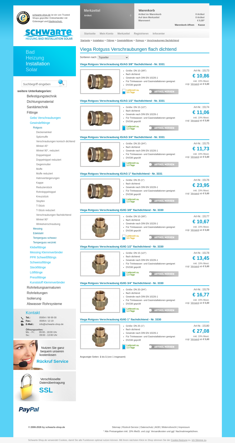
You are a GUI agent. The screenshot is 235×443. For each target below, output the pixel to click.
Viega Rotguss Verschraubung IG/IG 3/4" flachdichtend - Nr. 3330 (121, 283)
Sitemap (116, 427)
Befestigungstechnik (42, 96)
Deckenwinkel (44, 132)
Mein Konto (106, 33)
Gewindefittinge (40, 122)
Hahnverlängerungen (48, 178)
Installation (38, 63)
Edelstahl (38, 233)
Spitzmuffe (42, 136)
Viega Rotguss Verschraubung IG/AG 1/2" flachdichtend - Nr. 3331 (122, 100)
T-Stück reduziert (45, 210)
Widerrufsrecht (169, 427)
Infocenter (159, 33)
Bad (30, 52)
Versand (195, 84)
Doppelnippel (43, 155)
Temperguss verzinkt (44, 242)
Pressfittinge (38, 277)
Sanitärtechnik (37, 107)
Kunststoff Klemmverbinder (47, 282)
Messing (38, 228)
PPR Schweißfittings (43, 257)
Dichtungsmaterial (40, 101)
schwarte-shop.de (42, 15)
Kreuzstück (42, 196)
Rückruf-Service (130, 427)
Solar (32, 69)
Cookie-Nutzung (179, 440)
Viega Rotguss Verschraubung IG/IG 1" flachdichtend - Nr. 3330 (120, 319)
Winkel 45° (42, 146)
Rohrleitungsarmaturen (44, 287)
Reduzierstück (44, 187)
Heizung (35, 58)
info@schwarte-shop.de (51, 324)
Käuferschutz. (56, 21)
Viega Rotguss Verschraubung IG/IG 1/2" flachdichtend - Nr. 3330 (121, 246)
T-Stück (40, 205)
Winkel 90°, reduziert (47, 150)
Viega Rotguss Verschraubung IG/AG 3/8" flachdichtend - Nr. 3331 (122, 64)
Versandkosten (158, 431)
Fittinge (32, 112)
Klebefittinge (38, 247)
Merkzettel (124, 33)
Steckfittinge (38, 267)
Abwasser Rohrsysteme (44, 304)
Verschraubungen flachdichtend (53, 214)
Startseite (90, 33)
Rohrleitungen (37, 293)
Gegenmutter (43, 164)
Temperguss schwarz (45, 237)
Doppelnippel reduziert (48, 159)
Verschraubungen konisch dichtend (55, 141)
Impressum (184, 427)
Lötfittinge (36, 272)
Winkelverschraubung (48, 224)
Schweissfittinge (40, 262)
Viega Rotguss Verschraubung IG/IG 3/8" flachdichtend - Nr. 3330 (121, 210)
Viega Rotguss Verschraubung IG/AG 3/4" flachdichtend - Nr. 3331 (122, 137)
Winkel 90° (42, 219)
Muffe (39, 169)
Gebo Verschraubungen (45, 117)
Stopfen (40, 201)
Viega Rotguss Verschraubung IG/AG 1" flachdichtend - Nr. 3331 (121, 173)
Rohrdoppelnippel (46, 191)
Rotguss (37, 127)
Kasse (201, 25)
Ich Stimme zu (199, 440)
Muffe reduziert (44, 173)
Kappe (40, 182)
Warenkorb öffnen (184, 25)
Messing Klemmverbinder (46, 252)
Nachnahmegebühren (187, 431)
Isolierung (34, 298)
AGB (157, 427)
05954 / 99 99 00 (48, 317)
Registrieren (141, 33)
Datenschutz (146, 427)
